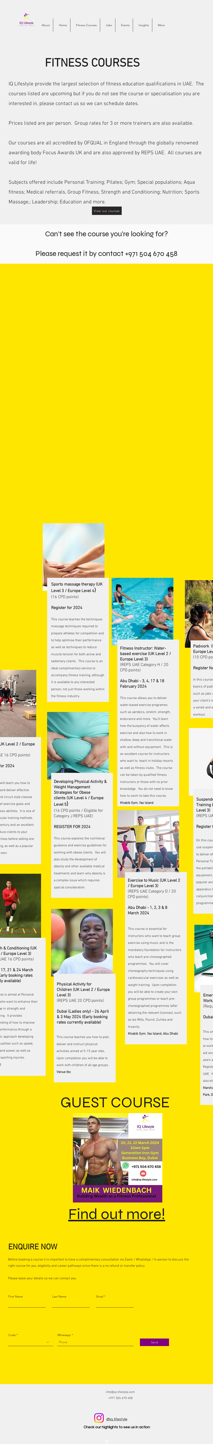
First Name (15, 1296)
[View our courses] (107, 211)
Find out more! (116, 1214)
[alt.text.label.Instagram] (107, 1441)
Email (99, 1296)
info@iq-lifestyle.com (120, 1392)
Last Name (59, 1296)
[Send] (154, 1342)
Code (12, 1335)
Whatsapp (64, 1335)
